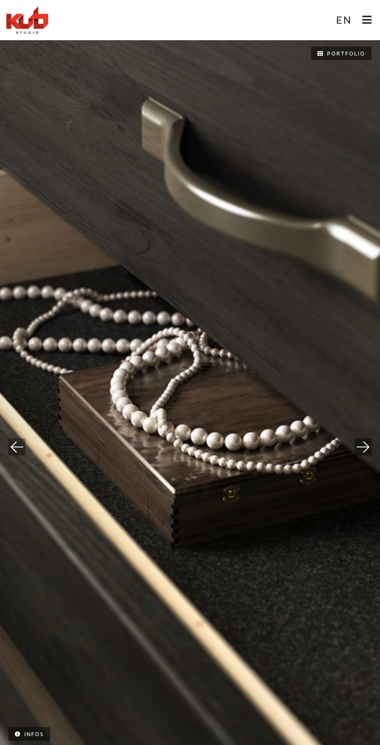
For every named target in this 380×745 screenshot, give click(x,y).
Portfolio (341, 53)
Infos (29, 734)
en (344, 20)
